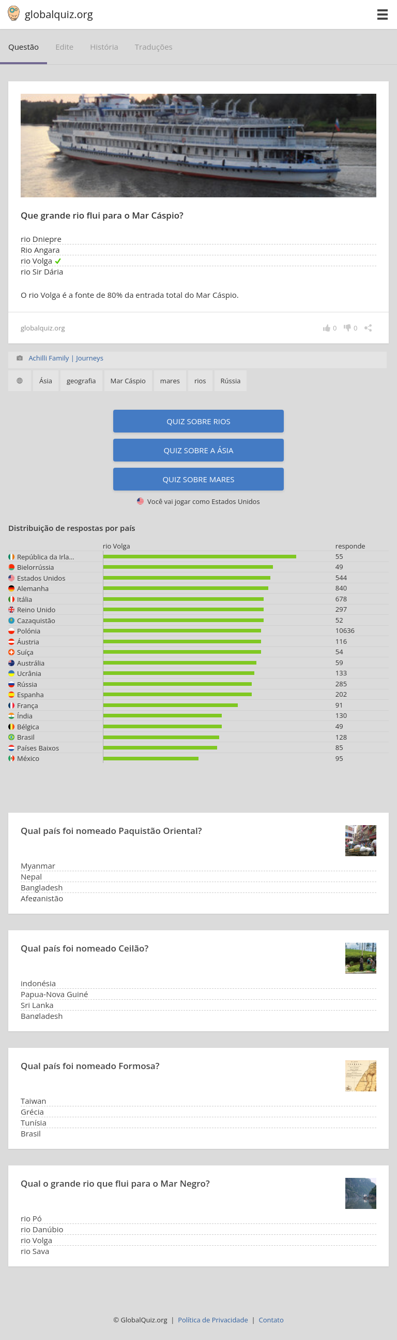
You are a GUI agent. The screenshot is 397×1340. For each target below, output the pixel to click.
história (104, 46)
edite (64, 46)
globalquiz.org (59, 14)
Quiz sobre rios (198, 421)
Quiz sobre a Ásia (198, 450)
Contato (270, 1319)
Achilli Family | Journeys (65, 358)
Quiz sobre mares (198, 479)
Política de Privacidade (213, 1319)
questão (23, 46)
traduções (154, 46)
